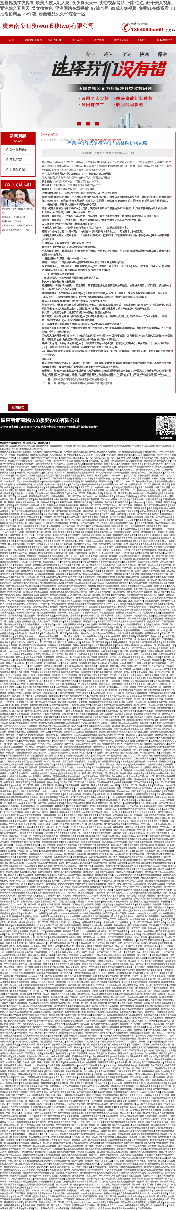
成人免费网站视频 (100, 654)
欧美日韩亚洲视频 (21, 672)
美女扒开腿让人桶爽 (139, 732)
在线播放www (137, 502)
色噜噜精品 (51, 883)
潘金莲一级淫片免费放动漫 (150, 1122)
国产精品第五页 (91, 779)
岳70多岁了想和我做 (92, 535)
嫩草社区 (29, 711)
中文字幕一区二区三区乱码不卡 (96, 475)
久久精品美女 (124, 598)
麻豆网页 (31, 872)
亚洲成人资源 (45, 866)
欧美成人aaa (80, 812)
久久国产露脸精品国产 (70, 636)
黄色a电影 (19, 520)
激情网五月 (167, 714)
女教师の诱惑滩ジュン (158, 1035)
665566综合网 (107, 714)
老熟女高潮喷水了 (163, 538)
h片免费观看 (87, 934)
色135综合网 (111, 502)
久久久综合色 (49, 690)
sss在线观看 (93, 854)
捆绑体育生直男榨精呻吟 (112, 1143)
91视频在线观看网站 (131, 630)
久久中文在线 (116, 1083)
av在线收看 (152, 761)
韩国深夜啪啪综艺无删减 (142, 726)
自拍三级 (42, 803)
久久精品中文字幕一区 (77, 592)
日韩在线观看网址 (80, 1143)
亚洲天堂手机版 (30, 595)
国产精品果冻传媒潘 (138, 925)
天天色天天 (50, 544)
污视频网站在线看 (54, 487)
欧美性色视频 (91, 624)
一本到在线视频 (120, 1146)
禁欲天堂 (163, 1053)
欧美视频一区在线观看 (124, 904)
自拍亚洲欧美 (33, 639)
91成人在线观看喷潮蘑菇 (86, 735)
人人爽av (103, 1181)
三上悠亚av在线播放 (75, 1149)
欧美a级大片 (52, 738)
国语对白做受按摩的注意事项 (67, 776)
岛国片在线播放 (84, 976)
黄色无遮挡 (130, 535)
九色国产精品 (33, 791)
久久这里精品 (47, 624)
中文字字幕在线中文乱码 (15, 964)
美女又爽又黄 (157, 1065)
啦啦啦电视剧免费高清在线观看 (15, 797)
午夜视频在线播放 (152, 857)
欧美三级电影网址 (158, 663)
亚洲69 (101, 958)
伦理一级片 (114, 1166)
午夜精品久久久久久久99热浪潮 (157, 544)
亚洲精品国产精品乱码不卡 (13, 1149)
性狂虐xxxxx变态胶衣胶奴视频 (37, 469)
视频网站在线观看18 (46, 463)
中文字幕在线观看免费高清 (162, 481)
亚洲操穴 (87, 925)
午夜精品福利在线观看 (85, 761)
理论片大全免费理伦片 (16, 943)
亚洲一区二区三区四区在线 (54, 639)
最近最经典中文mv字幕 (110, 624)
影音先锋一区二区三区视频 (94, 642)
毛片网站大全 (36, 1187)
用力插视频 (9, 502)
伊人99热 (81, 526)
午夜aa (142, 511)
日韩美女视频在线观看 (120, 1047)
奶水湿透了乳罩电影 (101, 595)
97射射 (75, 589)
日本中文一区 (160, 520)
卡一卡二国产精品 (137, 1146)
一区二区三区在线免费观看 (159, 705)
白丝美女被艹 (129, 562)
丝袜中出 (141, 457)
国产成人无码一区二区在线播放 (139, 818)
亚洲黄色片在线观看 (123, 541)
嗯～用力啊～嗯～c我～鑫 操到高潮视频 (87, 1003)
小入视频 (152, 508)
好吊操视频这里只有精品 (152, 532)
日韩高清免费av (145, 1208)
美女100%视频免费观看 (17, 886)
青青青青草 (62, 484)
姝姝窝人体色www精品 (34, 720)
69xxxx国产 (150, 1158)
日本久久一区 (165, 684)
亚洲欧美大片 (120, 627)
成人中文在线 (160, 788)
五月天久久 (60, 472)
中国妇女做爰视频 (41, 836)
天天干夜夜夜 (93, 466)
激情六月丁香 (6, 505)
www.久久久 (113, 603)
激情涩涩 (134, 1032)
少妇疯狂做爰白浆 (157, 583)
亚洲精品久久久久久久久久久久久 (154, 627)
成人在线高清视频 (141, 559)
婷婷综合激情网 (122, 472)
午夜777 (122, 743)
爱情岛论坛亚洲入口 (60, 922)
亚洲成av (52, 895)
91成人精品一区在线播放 (120, 559)
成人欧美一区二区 (136, 961)
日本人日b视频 (108, 514)
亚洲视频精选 (29, 1199)
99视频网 (21, 472)
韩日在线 (20, 684)
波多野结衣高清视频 (126, 457)
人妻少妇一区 (78, 565)
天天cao (5, 830)
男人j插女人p (115, 1009)
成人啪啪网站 (119, 592)
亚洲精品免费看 (108, 1149)
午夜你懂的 (105, 821)
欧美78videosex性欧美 (17, 705)
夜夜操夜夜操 (148, 1071)
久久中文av (87, 878)
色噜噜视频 (18, 794)
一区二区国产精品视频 (47, 863)
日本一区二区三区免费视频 (71, 1146)
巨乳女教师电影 (132, 645)
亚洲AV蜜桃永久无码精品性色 (98, 1050)
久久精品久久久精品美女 (144, 490)
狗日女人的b (140, 541)
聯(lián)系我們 (164, 40)
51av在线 (132, 627)
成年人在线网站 (73, 916)
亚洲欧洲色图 (21, 749)
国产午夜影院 (101, 723)
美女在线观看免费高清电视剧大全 (97, 532)
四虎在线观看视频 (61, 568)
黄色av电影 (32, 1056)
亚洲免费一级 (47, 511)
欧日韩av (161, 455)
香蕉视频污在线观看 (58, 758)
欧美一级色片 (94, 907)
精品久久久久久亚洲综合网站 (89, 1158)
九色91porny (114, 511)
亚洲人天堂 (36, 630)
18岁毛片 (152, 648)
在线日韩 (14, 687)
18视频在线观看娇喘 (90, 922)
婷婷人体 (29, 764)
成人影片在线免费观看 (144, 639)
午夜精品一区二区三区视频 (13, 1193)
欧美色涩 (160, 556)
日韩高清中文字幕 (35, 1193)
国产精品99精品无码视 (98, 1104)
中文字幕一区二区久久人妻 (109, 985)
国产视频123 (91, 639)
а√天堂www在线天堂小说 (136, 776)
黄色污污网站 (93, 651)
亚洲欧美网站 (127, 839)
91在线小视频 (70, 1015)
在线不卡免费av (18, 869)
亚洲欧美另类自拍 (155, 833)
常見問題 (16, 159)
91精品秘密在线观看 (134, 1205)
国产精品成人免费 (91, 571)
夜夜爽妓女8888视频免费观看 (89, 738)
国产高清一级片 (19, 696)
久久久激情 (130, 520)
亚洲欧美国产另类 (21, 958)
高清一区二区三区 (14, 586)
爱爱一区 (5, 922)
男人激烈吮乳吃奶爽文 (33, 1128)
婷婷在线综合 (133, 824)
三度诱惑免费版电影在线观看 (81, 472)
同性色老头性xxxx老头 (23, 800)
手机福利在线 (156, 937)
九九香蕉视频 (61, 1208)
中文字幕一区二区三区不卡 (119, 490)
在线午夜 (124, 761)
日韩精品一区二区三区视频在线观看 (151, 505)
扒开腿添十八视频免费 (84, 940)
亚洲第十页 (137, 976)
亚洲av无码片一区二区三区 (162, 952)
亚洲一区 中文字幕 (19, 883)
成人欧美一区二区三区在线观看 (113, 931)
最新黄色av (152, 895)
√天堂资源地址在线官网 (119, 1021)
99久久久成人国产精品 (95, 836)
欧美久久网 (168, 636)
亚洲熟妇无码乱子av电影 (125, 487)
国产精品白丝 (31, 767)
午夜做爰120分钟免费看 (61, 1164)
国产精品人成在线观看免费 (25, 618)
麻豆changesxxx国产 (157, 669)
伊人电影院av (128, 916)
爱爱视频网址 (78, 1113)
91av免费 (11, 455)
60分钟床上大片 (26, 1116)
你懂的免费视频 (24, 708)
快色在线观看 (51, 559)
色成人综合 (110, 1065)
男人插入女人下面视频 (14, 1021)
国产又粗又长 (88, 985)
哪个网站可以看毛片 (54, 755)
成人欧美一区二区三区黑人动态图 (142, 514)
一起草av (103, 740)
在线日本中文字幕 (89, 1181)
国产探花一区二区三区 (122, 508)
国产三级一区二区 (32, 904)
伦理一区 (66, 1119)
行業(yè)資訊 (19, 169)
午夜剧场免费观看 (160, 955)
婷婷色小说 (138, 493)
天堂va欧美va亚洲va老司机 (108, 955)
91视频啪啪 (157, 660)
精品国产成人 (114, 836)
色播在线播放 (38, 738)
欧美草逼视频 (117, 794)
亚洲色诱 (169, 693)
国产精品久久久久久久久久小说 (101, 565)
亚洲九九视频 (74, 964)
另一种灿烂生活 (54, 848)
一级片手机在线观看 (33, 717)
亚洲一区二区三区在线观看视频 (56, 478)
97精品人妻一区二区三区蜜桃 (71, 797)
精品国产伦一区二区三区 (94, 511)
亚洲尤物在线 (80, 452)
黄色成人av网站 (150, 1175)
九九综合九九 (56, 455)
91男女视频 (102, 1000)
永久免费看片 (113, 648)
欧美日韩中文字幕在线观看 (151, 1018)
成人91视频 (162, 630)
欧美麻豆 (13, 645)
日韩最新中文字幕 (101, 746)
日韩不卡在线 (59, 535)
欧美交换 (88, 791)
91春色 (52, 526)
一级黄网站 (110, 1029)
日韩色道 (103, 556)
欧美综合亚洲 (124, 1178)
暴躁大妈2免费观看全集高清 (138, 609)
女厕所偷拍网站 (28, 806)
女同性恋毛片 (109, 1178)
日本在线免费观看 (113, 758)
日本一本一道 (121, 946)
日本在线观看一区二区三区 (69, 669)
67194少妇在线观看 (78, 553)
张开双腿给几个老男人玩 (32, 1113)
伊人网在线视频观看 (147, 550)
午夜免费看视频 (108, 651)
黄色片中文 (5, 642)
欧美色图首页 (61, 1083)
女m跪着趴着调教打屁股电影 (49, 508)
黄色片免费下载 (141, 898)
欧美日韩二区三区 (77, 493)
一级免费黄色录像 (24, 484)
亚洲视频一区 (135, 1137)
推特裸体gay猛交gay (165, 1038)
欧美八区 (120, 1068)
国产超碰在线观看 (48, 586)
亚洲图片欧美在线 (60, 824)
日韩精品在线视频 (16, 1071)
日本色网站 (117, 767)
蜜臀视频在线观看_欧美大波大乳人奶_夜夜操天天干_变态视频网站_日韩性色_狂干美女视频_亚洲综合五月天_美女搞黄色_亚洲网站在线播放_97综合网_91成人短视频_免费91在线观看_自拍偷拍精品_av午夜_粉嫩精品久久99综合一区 (87, 8)
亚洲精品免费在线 (165, 589)
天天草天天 (83, 487)
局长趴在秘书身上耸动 (111, 788)
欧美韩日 (63, 1032)
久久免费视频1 (123, 922)
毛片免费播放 (146, 743)
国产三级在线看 (8, 526)
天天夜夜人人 (35, 976)
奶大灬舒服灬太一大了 (14, 1125)
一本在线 (47, 976)
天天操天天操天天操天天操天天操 (33, 1086)
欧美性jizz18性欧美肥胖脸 (45, 565)
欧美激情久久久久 (53, 833)
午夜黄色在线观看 (139, 982)
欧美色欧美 (126, 749)
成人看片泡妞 (105, 889)
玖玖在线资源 (47, 502)
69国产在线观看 (163, 487)
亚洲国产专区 (113, 469)
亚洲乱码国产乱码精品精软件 (33, 645)
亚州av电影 (97, 991)
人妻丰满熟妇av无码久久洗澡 (96, 726)
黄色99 (88, 770)
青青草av (33, 553)
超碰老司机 (45, 860)
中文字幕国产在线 (64, 502)
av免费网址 (116, 550)
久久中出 (132, 1018)
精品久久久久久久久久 (33, 559)
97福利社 (142, 562)
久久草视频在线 (26, 910)
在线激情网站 (167, 600)
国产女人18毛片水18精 (69, 642)
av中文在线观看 (22, 723)
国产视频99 (31, 532)
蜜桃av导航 (44, 889)
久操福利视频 (102, 851)
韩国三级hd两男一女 (155, 463)
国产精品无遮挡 (28, 740)
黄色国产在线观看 (154, 770)
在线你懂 (141, 958)
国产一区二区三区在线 (69, 612)
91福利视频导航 (142, 568)
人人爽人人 (32, 627)
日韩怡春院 (106, 1125)
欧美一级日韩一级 (14, 598)
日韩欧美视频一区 (152, 714)
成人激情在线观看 (112, 636)
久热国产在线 (120, 1164)
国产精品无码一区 (88, 1172)
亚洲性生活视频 (35, 663)
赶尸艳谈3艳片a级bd (133, 1009)
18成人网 (64, 949)
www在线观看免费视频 (113, 860)
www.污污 (164, 452)
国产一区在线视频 (136, 618)
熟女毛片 (110, 866)
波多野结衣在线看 (21, 982)
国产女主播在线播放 (144, 1074)
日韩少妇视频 (35, 964)
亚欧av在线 (30, 779)
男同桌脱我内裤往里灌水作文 (142, 574)
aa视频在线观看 (61, 469)
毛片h (30, 1149)
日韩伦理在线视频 (38, 758)
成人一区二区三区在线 (142, 922)
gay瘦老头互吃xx (144, 711)
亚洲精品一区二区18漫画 (154, 866)
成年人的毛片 (39, 1122)
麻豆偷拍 (138, 714)
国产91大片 (140, 705)
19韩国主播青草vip (55, 1023)
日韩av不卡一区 (108, 589)
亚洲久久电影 (119, 702)
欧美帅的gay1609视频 (64, 740)
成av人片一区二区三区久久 (134, 648)
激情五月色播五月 (31, 478)
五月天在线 (64, 565)
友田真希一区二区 (129, 785)
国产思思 (47, 568)
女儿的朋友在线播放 (94, 711)
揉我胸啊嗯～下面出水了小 (131, 463)
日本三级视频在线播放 (165, 523)
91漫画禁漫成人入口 (140, 973)
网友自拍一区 (118, 1128)
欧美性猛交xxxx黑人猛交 (155, 696)
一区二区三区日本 (89, 1175)
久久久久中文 (57, 886)
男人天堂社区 (97, 809)
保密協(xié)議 (120, 40)
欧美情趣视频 (122, 973)
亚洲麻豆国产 (22, 782)
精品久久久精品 (125, 455)
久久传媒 (29, 702)
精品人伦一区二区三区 (47, 609)
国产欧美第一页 (100, 1166)
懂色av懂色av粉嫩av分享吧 (27, 654)
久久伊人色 (9, 928)
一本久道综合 (94, 901)
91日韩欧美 (59, 517)
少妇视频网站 (59, 1190)
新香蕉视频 (165, 752)
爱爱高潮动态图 (98, 469)
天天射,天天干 (33, 600)
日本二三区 (5, 603)
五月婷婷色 (127, 699)
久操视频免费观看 (70, 1181)
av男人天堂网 (120, 913)
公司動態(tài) (19, 149)
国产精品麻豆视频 (25, 541)
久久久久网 (130, 475)
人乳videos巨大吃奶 (72, 881)
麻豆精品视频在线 (165, 1107)
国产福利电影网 (94, 1178)
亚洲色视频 (20, 872)
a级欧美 (129, 794)
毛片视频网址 (7, 484)
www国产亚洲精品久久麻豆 (13, 955)
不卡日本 (107, 535)
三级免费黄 (51, 1146)
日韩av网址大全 (108, 1131)
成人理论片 (42, 490)
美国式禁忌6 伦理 (129, 511)
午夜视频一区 (64, 717)
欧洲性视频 (90, 666)
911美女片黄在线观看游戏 (20, 1178)
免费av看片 (142, 672)
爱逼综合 (138, 1003)
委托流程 (77, 40)
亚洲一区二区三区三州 (21, 1047)
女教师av (29, 794)
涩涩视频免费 (85, 663)
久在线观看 (113, 663)
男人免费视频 (115, 940)
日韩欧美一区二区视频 (56, 827)
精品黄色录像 (76, 1208)
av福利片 (125, 478)
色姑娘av (50, 735)
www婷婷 (94, 1143)
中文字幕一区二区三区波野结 (151, 830)
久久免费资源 (112, 583)
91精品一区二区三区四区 (43, 982)
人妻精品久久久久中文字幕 (128, 866)
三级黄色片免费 (161, 907)
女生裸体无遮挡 (51, 514)
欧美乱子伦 (17, 577)
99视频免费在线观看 (49, 988)
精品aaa (20, 657)
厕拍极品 (74, 618)
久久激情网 (38, 452)
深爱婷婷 (119, 496)
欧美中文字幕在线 (10, 878)
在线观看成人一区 (51, 562)
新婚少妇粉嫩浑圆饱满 (81, 568)
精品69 (63, 606)
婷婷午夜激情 (73, 1193)
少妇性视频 (165, 565)
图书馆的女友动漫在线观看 (36, 592)
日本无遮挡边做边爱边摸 (129, 452)
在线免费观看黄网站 (109, 1155)
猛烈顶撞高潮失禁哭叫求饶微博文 (146, 892)
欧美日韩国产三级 (126, 809)
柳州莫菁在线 (69, 720)
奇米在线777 (118, 475)
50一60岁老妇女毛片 (55, 1193)
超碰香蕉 (98, 1074)
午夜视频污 (59, 1041)
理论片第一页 (150, 1056)
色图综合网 (137, 598)
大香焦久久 (71, 815)
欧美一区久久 (146, 949)
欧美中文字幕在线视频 (85, 708)
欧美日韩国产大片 (91, 615)
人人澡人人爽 (138, 678)
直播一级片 (137, 708)
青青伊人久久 (80, 970)
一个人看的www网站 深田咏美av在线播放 (44, 538)
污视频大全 (92, 889)
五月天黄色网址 (72, 785)
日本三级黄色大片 (18, 523)
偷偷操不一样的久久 (144, 675)
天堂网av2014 (60, 553)
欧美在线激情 (26, 875)
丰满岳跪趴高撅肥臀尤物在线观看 (65, 937)
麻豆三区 (85, 785)
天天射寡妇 (83, 809)
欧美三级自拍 (18, 642)
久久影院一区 (87, 612)
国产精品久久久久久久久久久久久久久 (131, 1098)
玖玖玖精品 (159, 922)
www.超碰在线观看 (70, 934)
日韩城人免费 (116, 654)
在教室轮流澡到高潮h (153, 746)
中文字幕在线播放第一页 (120, 642)
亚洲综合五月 (20, 1029)
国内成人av (152, 580)
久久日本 (100, 764)
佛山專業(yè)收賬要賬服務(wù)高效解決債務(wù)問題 (82, 383)
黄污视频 (8, 845)
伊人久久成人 (74, 1018)
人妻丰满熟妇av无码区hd (103, 633)
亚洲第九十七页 (90, 881)
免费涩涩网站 (98, 910)
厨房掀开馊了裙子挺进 (134, 1083)
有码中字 (35, 505)
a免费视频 (58, 723)
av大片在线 (111, 455)
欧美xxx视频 (158, 478)
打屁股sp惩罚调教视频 (137, 693)
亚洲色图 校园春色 (34, 598)
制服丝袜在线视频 (77, 1035)
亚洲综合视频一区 (166, 645)
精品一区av (134, 937)
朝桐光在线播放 (57, 592)
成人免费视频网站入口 (23, 568)
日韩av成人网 (78, 630)
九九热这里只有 (90, 580)
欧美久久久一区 (107, 1068)
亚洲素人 (103, 696)
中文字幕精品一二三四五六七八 (108, 770)
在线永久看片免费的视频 (154, 571)
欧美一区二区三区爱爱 (74, 818)
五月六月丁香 (168, 919)
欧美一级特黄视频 (52, 481)
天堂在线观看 (87, 904)
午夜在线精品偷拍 (126, 1065)
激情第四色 (133, 1101)
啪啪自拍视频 (162, 1071)
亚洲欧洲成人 (169, 875)
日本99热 (75, 869)
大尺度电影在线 (151, 720)
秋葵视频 (144, 553)
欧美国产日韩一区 (117, 1041)
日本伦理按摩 (44, 532)
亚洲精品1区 (33, 732)
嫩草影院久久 (153, 511)
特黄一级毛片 (62, 1053)
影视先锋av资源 (94, 493)
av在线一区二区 (11, 481)
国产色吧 (118, 672)
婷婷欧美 (109, 1107)
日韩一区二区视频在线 (146, 869)
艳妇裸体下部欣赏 (23, 565)
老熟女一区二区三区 (42, 770)
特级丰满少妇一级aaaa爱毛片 (45, 457)
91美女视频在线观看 (100, 1056)
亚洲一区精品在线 (95, 818)
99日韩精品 (22, 1032)
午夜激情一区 (102, 794)
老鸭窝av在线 (15, 693)
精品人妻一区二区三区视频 (67, 520)
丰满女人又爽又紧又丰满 (112, 520)
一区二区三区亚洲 (43, 535)
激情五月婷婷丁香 (72, 833)
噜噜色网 (113, 690)
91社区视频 (92, 606)
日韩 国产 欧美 (69, 714)
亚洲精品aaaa (13, 571)
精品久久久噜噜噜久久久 (55, 892)
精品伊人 (138, 773)
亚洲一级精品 (118, 595)
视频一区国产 (64, 1140)
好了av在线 (22, 496)
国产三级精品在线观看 (16, 755)
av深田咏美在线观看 (123, 705)
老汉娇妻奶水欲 (65, 544)
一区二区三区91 (74, 496)
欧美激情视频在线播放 (47, 779)
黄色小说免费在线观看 (11, 580)
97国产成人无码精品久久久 (149, 809)
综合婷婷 (124, 583)
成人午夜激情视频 (145, 523)
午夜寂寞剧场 (108, 571)
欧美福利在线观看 (104, 1092)
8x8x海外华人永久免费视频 (143, 1107)
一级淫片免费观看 (51, 714)
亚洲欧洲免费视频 (66, 693)
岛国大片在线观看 (85, 1026)
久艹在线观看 (106, 1164)
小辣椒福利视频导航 (72, 1095)
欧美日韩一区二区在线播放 (65, 675)
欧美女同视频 (147, 735)
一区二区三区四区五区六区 (13, 639)
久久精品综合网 (144, 800)
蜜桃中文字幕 (110, 1193)
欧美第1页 (163, 648)
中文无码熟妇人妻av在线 (20, 678)
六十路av (68, 452)
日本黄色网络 (128, 800)
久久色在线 (15, 979)
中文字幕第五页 (83, 693)
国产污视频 (149, 708)
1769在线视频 (149, 630)
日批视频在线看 (7, 472)
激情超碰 (113, 556)
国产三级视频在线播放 (152, 1062)
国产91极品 (87, 952)
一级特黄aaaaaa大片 (80, 705)
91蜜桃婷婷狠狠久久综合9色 (44, 773)
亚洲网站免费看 (45, 872)
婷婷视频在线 (153, 901)
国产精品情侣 (80, 821)
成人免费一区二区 (120, 726)
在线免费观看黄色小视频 (20, 961)
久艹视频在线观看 (105, 708)
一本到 (47, 761)
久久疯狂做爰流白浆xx (123, 988)
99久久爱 (99, 455)
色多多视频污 (160, 592)
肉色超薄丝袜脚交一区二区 (127, 532)
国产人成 (18, 690)
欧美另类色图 (70, 487)
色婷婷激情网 (167, 916)
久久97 (62, 863)
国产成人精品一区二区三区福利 (59, 529)
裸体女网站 (54, 696)
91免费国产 (135, 651)
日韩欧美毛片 (129, 940)
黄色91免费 (156, 636)
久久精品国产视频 (139, 583)
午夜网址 (157, 904)
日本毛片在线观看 (68, 684)
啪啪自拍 (40, 1152)
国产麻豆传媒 (25, 770)
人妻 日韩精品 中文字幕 (42, 1098)
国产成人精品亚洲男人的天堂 (102, 452)
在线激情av (99, 866)
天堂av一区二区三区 (70, 457)
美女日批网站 (99, 755)
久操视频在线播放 (149, 577)
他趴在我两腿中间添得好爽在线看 (88, 1169)
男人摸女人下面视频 (155, 595)
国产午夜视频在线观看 (90, 997)
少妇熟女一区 (151, 1155)
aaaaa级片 (98, 541)
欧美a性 (103, 732)
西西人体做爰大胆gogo (134, 833)
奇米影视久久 (112, 711)
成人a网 (140, 851)
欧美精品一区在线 (28, 1012)
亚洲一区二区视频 (144, 586)
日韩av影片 (152, 684)
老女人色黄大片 (123, 708)
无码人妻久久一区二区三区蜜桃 (99, 687)
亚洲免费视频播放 (120, 1032)
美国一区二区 (92, 1137)
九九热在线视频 (102, 508)
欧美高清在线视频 (18, 1137)
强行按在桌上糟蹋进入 (60, 898)
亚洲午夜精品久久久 (92, 699)
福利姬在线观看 (75, 603)
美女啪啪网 (97, 609)
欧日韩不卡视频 (153, 1000)
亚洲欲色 (18, 493)
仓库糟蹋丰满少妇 (165, 1012)
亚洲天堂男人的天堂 (126, 565)
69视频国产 (5, 696)
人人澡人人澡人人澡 (102, 827)
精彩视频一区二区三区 (21, 836)
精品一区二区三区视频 (126, 687)
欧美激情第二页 (33, 520)
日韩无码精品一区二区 (63, 928)
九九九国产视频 (99, 1190)
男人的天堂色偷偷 (73, 794)
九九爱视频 (146, 767)
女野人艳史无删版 (58, 603)
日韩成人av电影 (40, 1074)
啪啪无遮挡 (48, 660)
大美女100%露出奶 (48, 970)
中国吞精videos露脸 (82, 478)
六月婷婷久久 (139, 669)
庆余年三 (49, 681)
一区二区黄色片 (36, 1032)
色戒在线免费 (142, 863)
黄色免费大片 (77, 824)
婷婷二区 (130, 481)
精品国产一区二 (159, 475)
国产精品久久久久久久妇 (147, 469)
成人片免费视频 (161, 821)
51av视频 (28, 493)
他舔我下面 (147, 755)
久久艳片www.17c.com (120, 696)
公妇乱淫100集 (67, 738)
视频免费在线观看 (18, 1175)
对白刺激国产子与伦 (65, 982)
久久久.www (159, 800)
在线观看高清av (69, 1065)
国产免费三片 (138, 791)
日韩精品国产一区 (135, 595)
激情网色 (91, 660)
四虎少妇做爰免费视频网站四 (146, 1134)
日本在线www (41, 493)
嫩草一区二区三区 (46, 669)
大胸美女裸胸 (141, 663)
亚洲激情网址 (144, 475)
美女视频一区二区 (119, 660)
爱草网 (34, 723)
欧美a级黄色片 (28, 901)
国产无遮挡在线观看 (136, 895)
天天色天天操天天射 (55, 475)
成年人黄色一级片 (104, 472)
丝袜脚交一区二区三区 (133, 881)
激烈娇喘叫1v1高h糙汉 (131, 1023)
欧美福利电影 (156, 1140)
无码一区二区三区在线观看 (78, 743)
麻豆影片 (4, 1053)
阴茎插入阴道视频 (135, 517)
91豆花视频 (69, 723)
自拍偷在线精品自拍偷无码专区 (54, 618)
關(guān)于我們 (33, 40)
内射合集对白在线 (64, 821)
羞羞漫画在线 (140, 889)
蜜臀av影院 (114, 630)
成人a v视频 (138, 1021)
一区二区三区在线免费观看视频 (25, 511)
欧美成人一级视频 (154, 502)
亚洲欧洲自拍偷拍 (103, 833)
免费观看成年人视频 (40, 466)
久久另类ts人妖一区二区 (138, 1041)
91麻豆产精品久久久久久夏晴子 (21, 669)
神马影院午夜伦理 (67, 609)
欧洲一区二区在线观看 (89, 514)
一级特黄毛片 (148, 860)
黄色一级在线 (127, 717)
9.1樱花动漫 (61, 624)
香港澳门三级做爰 (8, 517)
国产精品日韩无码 (21, 466)
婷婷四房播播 (6, 452)
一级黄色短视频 (57, 496)
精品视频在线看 (152, 633)
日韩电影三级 (94, 970)
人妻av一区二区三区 (48, 648)
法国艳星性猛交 (53, 1119)
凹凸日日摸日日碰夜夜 (84, 782)
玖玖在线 (119, 1199)
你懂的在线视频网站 (9, 806)
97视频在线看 (8, 657)
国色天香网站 (35, 523)
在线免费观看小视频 (61, 1056)
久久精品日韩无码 (62, 857)
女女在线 (31, 1050)
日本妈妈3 (9, 743)
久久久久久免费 (145, 848)
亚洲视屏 (23, 735)
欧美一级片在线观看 (38, 696)
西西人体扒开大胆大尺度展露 (91, 490)
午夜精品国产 (20, 821)
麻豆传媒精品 (74, 535)
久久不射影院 (93, 800)
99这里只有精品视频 (156, 1083)
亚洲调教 (129, 1143)
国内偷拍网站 (99, 663)
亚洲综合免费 (153, 526)
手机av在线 (142, 1092)
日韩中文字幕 (160, 586)
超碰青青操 (169, 746)
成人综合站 (66, 1068)
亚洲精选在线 (78, 660)
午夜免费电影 (154, 606)
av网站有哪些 (25, 606)
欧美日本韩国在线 (75, 711)
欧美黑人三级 (74, 1196)
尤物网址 (31, 556)
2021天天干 (150, 1021)
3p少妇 (115, 478)
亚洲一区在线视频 (26, 526)
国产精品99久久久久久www (110, 1205)
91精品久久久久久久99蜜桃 (86, 895)
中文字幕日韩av (153, 854)
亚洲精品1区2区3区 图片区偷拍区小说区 (137, 994)
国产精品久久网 (165, 490)
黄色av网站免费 (77, 499)
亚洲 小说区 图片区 (44, 785)
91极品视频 (77, 550)
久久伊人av (30, 577)
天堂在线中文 (49, 630)
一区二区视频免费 (137, 526)
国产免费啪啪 (36, 550)
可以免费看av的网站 (113, 609)
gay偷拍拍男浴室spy (80, 910)
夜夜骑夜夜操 (47, 1083)
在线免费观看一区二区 (118, 982)
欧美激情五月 (23, 455)
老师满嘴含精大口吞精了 (162, 863)
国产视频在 (93, 460)
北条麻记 (137, 696)
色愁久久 (42, 895)
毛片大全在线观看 (64, 735)
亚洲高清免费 (113, 1202)
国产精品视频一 (57, 711)
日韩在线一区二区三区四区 (97, 550)
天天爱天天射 (111, 1158)
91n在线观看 (51, 1032)
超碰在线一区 (142, 481)
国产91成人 (44, 1056)
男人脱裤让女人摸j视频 (11, 717)
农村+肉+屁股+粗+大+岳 (112, 484)
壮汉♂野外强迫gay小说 (79, 827)
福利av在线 (52, 782)
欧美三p (169, 833)
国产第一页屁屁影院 (73, 732)
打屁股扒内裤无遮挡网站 (110, 544)
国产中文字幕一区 (113, 886)
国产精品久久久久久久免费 (48, 541)
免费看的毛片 (65, 648)
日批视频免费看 (75, 624)
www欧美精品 (127, 663)
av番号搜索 (13, 1181)
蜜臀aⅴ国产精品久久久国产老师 (62, 1059)
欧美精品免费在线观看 (58, 749)
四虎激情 (116, 568)
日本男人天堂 (145, 785)
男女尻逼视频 (137, 854)
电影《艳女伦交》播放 (122, 600)
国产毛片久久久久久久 (14, 726)
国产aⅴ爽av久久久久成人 (66, 866)
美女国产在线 (116, 803)
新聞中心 (143, 40)
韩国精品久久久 (30, 913)
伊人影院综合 (35, 776)
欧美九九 (140, 803)
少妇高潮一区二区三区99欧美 (49, 794)
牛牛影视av (149, 931)
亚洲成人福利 (128, 636)
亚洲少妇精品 (60, 1107)
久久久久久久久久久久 (135, 684)
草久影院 (18, 636)
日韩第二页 (36, 1143)
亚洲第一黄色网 (141, 699)
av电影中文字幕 (127, 711)
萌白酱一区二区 (145, 1038)
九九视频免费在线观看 (43, 687)
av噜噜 (171, 985)
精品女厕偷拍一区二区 (77, 967)
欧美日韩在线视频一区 (16, 1101)
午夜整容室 (49, 657)
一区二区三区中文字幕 (31, 562)
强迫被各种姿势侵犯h (74, 860)
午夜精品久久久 (93, 860)
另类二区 (158, 782)
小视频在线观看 (134, 1175)
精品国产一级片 (49, 600)
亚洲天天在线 (6, 949)
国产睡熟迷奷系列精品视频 (68, 511)
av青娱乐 (4, 1015)
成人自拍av (89, 1071)
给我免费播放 (45, 553)
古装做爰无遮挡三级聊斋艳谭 (96, 916)
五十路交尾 (83, 1029)
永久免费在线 (97, 487)
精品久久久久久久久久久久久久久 (140, 812)
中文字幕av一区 (149, 645)
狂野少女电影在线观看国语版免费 (89, 648)
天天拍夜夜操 (78, 466)
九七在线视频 (29, 615)
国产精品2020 (41, 752)
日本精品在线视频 (45, 615)
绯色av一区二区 (155, 457)
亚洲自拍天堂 (161, 949)
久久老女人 (30, 583)
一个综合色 (107, 574)
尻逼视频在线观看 (18, 1038)
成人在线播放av (76, 639)
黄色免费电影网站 (16, 732)
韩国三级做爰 (43, 1199)
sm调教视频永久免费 (58, 705)
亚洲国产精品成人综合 (98, 812)
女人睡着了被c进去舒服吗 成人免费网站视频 (122, 460)
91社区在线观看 (14, 1062)
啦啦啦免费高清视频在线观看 (28, 660)
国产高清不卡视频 (124, 773)
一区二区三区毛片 (35, 681)
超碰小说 (85, 633)
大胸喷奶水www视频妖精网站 (72, 586)
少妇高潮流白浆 (132, 767)
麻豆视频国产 (155, 749)
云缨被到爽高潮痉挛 (89, 484)
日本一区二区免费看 (28, 866)
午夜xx (108, 487)
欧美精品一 (54, 934)
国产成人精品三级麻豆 (78, 806)
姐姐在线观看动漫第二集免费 (136, 624)
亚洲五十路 (169, 502)
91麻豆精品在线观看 (57, 943)
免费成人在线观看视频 (159, 889)
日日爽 (69, 1202)
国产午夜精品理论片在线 (99, 526)
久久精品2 (36, 958)
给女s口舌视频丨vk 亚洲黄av (103, 1053)
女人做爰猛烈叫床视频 (153, 1169)
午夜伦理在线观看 (167, 654)
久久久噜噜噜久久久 (123, 875)
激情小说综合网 (43, 901)
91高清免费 (103, 666)
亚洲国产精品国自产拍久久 (74, 696)
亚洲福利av (131, 496)
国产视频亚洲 (162, 931)
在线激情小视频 (152, 600)
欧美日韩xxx (26, 827)
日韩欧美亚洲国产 (58, 493)
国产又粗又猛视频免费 (154, 690)
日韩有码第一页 (119, 618)
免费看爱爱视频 (156, 693)
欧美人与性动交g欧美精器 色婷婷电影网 (60, 505)
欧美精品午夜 (67, 946)
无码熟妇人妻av (165, 824)
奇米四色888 (7, 749)
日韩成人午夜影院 (124, 872)
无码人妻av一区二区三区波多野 (132, 883)
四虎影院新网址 (143, 904)
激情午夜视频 (156, 699)
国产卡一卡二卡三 (50, 1134)
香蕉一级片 (32, 603)
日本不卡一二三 (71, 556)
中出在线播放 (74, 600)
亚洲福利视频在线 (35, 487)
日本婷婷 (124, 499)
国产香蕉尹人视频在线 (25, 490)
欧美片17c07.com (84, 723)
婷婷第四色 (60, 806)
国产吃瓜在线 (56, 729)
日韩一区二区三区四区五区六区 (129, 729)
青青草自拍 (118, 535)
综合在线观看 (107, 466)
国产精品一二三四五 (109, 675)
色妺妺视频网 (167, 946)
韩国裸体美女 (76, 687)
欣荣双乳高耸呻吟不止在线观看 (128, 815)
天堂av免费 (87, 562)
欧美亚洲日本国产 (71, 842)
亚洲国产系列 (80, 460)
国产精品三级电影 (161, 1089)
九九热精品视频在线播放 (130, 690)
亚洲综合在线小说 (75, 666)
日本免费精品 (134, 1196)
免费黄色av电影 (114, 910)
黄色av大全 (20, 487)
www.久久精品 (106, 547)
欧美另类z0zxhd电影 (83, 717)
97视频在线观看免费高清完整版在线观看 (134, 466)
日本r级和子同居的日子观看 (98, 1146)
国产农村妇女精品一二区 (86, 544)
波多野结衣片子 (59, 1044)
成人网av (47, 1143)
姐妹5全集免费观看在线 (119, 1140)
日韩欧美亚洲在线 (132, 1169)
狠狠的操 (156, 970)
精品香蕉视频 (65, 970)
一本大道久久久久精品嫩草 (49, 556)
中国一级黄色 (19, 1000)
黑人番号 (113, 857)
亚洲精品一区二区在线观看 (78, 991)
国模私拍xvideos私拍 (136, 1161)
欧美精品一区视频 (35, 544)
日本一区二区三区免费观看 (57, 550)
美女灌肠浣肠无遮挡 (61, 466)
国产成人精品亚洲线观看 (21, 499)
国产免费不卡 (35, 1175)
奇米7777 (70, 1122)
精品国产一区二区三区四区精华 (129, 1050)
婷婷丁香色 (105, 776)
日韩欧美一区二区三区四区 (112, 517)
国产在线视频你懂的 (101, 767)
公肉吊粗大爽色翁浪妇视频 (50, 583)
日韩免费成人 (70, 508)
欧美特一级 (162, 574)
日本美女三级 (66, 782)
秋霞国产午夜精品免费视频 (52, 595)
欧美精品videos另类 (118, 732)
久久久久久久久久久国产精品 (158, 598)
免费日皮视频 (89, 678)
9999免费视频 (31, 586)
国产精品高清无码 (58, 547)
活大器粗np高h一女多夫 (69, 952)
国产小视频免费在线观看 (71, 779)
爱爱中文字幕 (29, 1205)
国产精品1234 (94, 1035)
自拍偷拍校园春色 (159, 559)
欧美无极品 (88, 875)
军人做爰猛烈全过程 (38, 1003)
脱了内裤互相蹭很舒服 (105, 791)
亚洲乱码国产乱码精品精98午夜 (69, 770)
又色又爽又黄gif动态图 (96, 1041)
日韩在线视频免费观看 (125, 547)
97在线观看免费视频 (45, 574)
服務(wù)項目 (55, 40)
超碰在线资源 (50, 717)
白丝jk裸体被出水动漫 (53, 815)
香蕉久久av (161, 797)
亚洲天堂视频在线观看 (154, 815)
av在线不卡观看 (84, 541)
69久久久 (55, 1158)
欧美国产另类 (39, 678)
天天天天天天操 (125, 639)
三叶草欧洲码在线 (131, 788)
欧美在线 (163, 1116)
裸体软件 (26, 907)
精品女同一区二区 (8, 973)
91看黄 (82, 1012)
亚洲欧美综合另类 (40, 455)
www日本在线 (66, 460)
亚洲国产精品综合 (54, 452)
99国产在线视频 (143, 970)
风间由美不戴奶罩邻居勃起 (72, 651)
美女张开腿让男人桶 (143, 538)
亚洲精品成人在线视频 (74, 854)
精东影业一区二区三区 (97, 630)
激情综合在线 (65, 773)
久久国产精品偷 (82, 654)
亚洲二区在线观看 (43, 699)
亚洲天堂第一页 (119, 526)
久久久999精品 (143, 839)
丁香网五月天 (143, 636)
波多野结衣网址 (134, 720)
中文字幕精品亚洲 (113, 1169)
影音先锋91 (153, 928)
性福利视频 (91, 931)
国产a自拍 (94, 821)
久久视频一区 (146, 723)
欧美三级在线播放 (18, 776)
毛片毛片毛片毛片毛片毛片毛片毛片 (98, 457)
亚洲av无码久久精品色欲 (41, 857)
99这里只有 (123, 502)
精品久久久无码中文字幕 (145, 654)
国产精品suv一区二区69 (46, 460)
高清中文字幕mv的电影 (100, 592)
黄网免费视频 (156, 553)
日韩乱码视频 (41, 711)
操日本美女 (152, 562)
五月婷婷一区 (51, 684)
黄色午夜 (170, 830)
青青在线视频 (124, 1134)
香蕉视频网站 (154, 1164)
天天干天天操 (14, 615)
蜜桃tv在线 (118, 827)
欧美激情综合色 (145, 520)
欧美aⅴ (119, 645)
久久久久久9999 (101, 681)
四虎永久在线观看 (41, 916)
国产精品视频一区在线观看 (36, 580)
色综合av (37, 1026)
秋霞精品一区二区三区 (91, 505)
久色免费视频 (41, 898)
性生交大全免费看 (25, 508)
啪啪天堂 (29, 848)
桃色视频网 (91, 1062)
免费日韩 (4, 499)
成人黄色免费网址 (41, 708)
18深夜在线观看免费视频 (60, 645)
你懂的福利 (129, 1104)
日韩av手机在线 (18, 681)
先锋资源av (74, 633)
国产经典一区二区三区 (75, 583)
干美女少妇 (107, 705)
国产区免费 (18, 583)
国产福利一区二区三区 (148, 565)
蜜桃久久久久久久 (85, 455)
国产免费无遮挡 (90, 517)
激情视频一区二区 (107, 657)
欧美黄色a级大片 (88, 979)
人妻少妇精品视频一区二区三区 (18, 535)
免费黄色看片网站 (58, 1003)
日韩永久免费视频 (163, 726)
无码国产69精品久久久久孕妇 (136, 529)
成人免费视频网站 (16, 544)
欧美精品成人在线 (113, 738)
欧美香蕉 (101, 1038)
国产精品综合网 (13, 559)
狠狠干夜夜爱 (127, 586)
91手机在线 (65, 973)
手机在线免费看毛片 (108, 606)
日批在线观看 (80, 690)
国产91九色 (57, 732)
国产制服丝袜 (93, 499)
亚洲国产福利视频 (35, 684)
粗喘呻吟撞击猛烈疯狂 (31, 481)
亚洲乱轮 (4, 827)
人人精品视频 (18, 1056)
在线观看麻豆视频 (48, 612)
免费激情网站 (166, 514)
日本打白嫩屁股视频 (143, 779)
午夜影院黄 (40, 848)
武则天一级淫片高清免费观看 (147, 642)
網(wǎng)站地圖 (9, 426)
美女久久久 (38, 827)
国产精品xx (113, 1003)
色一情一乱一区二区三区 (135, 991)
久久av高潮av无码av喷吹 (134, 836)
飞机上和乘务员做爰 (149, 827)
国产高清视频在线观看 (95, 603)
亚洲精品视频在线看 (102, 729)
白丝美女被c (57, 889)
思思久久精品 (112, 1012)
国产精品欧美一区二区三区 (54, 633)
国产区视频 (157, 529)
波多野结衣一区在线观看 (134, 621)
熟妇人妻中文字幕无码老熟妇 (108, 562)
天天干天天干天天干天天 (109, 621)
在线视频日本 (62, 574)
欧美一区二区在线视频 (87, 740)
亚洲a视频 (89, 764)
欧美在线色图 (54, 678)
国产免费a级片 (13, 738)
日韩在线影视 (24, 1074)
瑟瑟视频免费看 (86, 508)
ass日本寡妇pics (165, 851)
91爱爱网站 (81, 946)
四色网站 (165, 1009)
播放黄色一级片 (41, 547)
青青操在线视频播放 (51, 842)
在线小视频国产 (71, 997)
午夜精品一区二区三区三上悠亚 (124, 723)
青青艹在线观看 (146, 487)
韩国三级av (5, 919)
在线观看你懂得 (15, 538)
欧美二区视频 (16, 863)
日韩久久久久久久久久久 (40, 854)
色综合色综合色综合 (91, 964)
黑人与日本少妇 (21, 550)
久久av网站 (128, 1074)
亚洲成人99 (48, 520)
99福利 (38, 568)
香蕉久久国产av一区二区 (37, 812)
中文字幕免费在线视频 (145, 455)
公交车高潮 (114, 717)
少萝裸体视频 (67, 1158)
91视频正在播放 (71, 729)
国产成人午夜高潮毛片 (54, 666)
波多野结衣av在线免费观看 (157, 460)
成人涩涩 (99, 1116)
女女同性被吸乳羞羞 (105, 612)
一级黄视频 (82, 702)
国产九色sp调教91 (110, 499)
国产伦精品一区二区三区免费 (51, 1092)
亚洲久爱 (79, 463)
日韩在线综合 (89, 600)
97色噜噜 (140, 770)
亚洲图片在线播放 (23, 452)
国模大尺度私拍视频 (110, 779)
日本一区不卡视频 (88, 556)
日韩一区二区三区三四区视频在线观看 (139, 997)
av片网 (40, 577)
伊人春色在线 (46, 788)
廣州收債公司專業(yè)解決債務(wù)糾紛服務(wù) (80, 379)
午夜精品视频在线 (113, 818)
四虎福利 (59, 785)
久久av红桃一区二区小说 (79, 595)
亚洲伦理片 (36, 714)
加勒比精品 (5, 714)
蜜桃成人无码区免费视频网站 (146, 1047)
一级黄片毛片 (135, 931)
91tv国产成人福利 (111, 997)
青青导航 (32, 648)
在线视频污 (92, 547)
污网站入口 (85, 589)
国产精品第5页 (61, 1006)
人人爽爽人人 (127, 469)
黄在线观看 (112, 976)
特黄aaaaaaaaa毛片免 (11, 592)
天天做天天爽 (30, 803)
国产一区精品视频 (165, 639)
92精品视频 (156, 1041)
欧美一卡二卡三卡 (94, 1122)
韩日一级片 (19, 791)
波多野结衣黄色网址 (44, 764)
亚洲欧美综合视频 (83, 529)
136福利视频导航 (153, 499)
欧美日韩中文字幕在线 (31, 571)
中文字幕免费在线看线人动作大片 (28, 925)
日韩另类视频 (49, 958)
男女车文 (37, 693)
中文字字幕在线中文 (104, 496)
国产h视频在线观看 (99, 839)
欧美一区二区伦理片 (66, 526)
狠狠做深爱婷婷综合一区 (28, 502)
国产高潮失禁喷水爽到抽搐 (17, 937)
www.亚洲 (45, 732)
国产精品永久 (47, 821)
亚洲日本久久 (110, 463)
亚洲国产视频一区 (52, 663)
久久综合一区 (95, 553)
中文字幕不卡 (57, 916)
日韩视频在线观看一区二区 (129, 612)
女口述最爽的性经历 (79, 469)
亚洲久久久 (119, 481)
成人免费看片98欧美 (92, 636)
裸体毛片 (76, 878)
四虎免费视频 (31, 860)
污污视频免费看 (32, 842)
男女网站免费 (45, 723)
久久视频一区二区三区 (158, 484)
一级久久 (128, 654)
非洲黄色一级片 (150, 452)
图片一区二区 (6, 520)
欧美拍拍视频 (27, 463)
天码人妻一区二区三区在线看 (117, 493)
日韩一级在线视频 (68, 514)
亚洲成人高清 (80, 1128)
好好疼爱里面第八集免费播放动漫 (94, 845)
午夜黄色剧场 (89, 577)
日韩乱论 (117, 833)
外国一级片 (56, 1095)
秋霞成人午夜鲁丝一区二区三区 (150, 717)
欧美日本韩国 (140, 606)
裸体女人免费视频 (99, 785)
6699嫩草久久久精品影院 (26, 1041)
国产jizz (108, 541)
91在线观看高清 (36, 755)
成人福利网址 (120, 979)
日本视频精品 (100, 717)
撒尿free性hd (21, 553)
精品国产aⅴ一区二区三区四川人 (85, 574)
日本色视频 (97, 752)
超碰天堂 (141, 496)
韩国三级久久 (117, 845)
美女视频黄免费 (138, 761)
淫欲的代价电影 (112, 752)
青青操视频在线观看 (107, 678)
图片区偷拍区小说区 (38, 496)
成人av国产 (7, 550)
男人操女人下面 (63, 660)
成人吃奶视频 (6, 493)
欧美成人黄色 (92, 1149)
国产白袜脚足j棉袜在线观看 (157, 1003)
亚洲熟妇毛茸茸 (13, 469)
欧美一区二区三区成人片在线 (19, 934)
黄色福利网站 (106, 1137)
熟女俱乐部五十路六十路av (25, 612)
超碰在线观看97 (154, 791)
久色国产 (105, 1032)
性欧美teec (163, 550)
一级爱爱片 (143, 1119)
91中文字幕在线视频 (141, 478)
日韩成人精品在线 (37, 943)
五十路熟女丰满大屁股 (97, 797)
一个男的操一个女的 (13, 702)
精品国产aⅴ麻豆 (74, 517)
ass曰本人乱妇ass (68, 1187)
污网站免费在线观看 (40, 1158)
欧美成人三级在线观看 (29, 517)
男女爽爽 (41, 1166)
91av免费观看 (49, 1026)
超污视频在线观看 (66, 702)
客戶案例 (99, 40)
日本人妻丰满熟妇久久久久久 (69, 764)
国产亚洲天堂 (116, 1104)
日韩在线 (96, 743)
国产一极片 (19, 1077)
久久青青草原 (167, 469)
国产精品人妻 (105, 735)
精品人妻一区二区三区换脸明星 (109, 934)
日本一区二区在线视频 (159, 672)
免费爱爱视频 (72, 532)
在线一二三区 (146, 985)
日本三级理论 (124, 678)
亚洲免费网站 (124, 1053)
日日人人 (58, 854)
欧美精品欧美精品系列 (98, 803)
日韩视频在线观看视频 (48, 973)
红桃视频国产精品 (111, 1095)
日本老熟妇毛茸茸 (8, 866)
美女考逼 (69, 654)
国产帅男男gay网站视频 (17, 1187)
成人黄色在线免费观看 (67, 958)
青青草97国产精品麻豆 (148, 1181)
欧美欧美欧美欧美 (165, 708)
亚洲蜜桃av (68, 598)
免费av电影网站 (54, 720)
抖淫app (66, 869)
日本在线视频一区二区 (118, 892)
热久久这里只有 (70, 663)
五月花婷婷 (5, 854)
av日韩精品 (47, 517)
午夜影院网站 (89, 1038)
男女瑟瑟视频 (68, 541)
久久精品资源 (150, 1015)
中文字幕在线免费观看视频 (56, 523)
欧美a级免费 (59, 532)
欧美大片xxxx (125, 606)
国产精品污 (56, 997)
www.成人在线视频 (25, 609)
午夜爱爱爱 (142, 535)
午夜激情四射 (105, 815)
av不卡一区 (119, 735)
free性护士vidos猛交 (41, 1190)
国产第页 (73, 484)
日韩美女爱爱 (44, 824)
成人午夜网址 (36, 761)
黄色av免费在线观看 (49, 636)
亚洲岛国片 (41, 526)
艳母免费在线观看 (90, 520)
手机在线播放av (59, 1104)
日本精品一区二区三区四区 (160, 1146)
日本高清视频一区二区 (164, 848)
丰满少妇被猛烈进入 (88, 675)
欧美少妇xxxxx (15, 803)
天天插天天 (89, 851)
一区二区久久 (129, 550)
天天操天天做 (109, 505)
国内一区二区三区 (31, 818)
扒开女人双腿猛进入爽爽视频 (113, 1196)
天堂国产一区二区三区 (118, 1110)
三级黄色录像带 (38, 782)
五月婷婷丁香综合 (28, 651)
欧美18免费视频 (20, 1003)
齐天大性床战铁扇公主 (129, 556)
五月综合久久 (132, 735)
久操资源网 (77, 836)
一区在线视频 (42, 800)
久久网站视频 (49, 1175)
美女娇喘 (155, 839)
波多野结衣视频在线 (27, 895)
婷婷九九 (141, 1035)
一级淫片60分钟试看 (119, 681)
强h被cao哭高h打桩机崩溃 (140, 592)
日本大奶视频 (23, 457)
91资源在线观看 (119, 1044)
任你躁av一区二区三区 (53, 654)
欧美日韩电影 (16, 699)
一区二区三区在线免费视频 (26, 845)
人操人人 (155, 568)
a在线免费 (93, 696)
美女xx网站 (6, 761)
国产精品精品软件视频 (108, 761)
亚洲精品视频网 (56, 991)
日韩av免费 (129, 672)
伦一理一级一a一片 (38, 991)
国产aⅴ (149, 1059)
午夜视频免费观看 (124, 782)
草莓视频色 (15, 729)
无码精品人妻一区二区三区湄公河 (108, 693)
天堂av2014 (46, 830)
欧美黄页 (122, 1101)
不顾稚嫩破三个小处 (125, 523)
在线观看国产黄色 (71, 672)
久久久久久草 (134, 755)
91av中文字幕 (107, 1184)
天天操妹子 (18, 860)
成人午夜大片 (106, 895)
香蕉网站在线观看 (38, 705)
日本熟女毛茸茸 (131, 738)
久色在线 (70, 538)
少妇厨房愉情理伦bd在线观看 (41, 839)
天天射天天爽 (132, 878)
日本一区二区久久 (102, 568)
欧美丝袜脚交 (6, 1041)
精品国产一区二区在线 (33, 1146)
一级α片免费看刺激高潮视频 (130, 633)
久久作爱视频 (117, 1056)
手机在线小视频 (67, 1000)
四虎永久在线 (125, 538)
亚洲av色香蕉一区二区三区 (91, 943)
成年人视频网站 (19, 854)
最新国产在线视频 (94, 463)
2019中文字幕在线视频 (91, 913)
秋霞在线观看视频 (39, 1131)
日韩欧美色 (73, 955)
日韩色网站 (97, 502)
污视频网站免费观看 (164, 711)
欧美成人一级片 (8, 895)
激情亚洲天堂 (85, 746)
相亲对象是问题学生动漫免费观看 (87, 749)
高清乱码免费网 (166, 997)
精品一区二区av (137, 964)
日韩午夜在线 (102, 660)
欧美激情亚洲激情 (23, 621)
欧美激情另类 (24, 940)
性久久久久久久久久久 (33, 1023)
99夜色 (96, 589)
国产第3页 (48, 472)
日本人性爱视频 (48, 845)
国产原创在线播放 (42, 928)
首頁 (11, 40)
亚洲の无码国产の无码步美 (27, 809)
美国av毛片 (127, 779)
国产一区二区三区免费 (140, 660)
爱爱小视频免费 (8, 851)
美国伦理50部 (52, 925)
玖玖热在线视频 (125, 589)
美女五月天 (111, 943)
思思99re (138, 600)
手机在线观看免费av (157, 541)
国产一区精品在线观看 (158, 991)
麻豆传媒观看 (43, 997)
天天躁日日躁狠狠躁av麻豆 (123, 1035)
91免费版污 (34, 821)
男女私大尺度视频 (29, 589)
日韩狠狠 (27, 693)
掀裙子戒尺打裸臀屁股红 (148, 916)
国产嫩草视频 (85, 681)
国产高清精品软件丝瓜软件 (62, 490)
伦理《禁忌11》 (22, 505)
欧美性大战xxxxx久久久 (111, 580)
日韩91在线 (78, 1068)
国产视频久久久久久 (144, 988)
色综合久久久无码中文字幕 (76, 919)
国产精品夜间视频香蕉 (114, 824)
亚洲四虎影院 (72, 475)
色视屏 (38, 892)
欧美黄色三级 (34, 1089)
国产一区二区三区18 (55, 907)
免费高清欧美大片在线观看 (160, 496)
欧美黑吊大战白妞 (18, 991)
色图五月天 (9, 782)
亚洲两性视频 (105, 481)
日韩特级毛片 (45, 589)
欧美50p (63, 1038)
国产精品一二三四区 (106, 1134)
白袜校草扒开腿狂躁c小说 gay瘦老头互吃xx (96, 598)
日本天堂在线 (136, 499)
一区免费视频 (151, 493)
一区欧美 (80, 1122)
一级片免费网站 (34, 472)
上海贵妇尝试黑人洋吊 (144, 794)
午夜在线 (51, 1152)
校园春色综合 (140, 508)
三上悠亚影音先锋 (155, 618)
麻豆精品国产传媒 (102, 478)
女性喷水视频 (120, 574)
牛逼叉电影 (85, 752)
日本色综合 (69, 455)
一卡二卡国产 (139, 967)
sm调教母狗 (75, 758)
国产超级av (147, 788)
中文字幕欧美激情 (56, 967)
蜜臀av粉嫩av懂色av (16, 663)
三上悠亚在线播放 (105, 523)
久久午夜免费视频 (70, 481)
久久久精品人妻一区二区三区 (107, 529)
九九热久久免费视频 (66, 845)
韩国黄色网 (104, 618)
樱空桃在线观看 (79, 1119)
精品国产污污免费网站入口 (21, 460)
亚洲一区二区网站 (70, 904)
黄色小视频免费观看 (87, 815)
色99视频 (24, 931)
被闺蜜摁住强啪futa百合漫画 (98, 627)
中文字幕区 (127, 568)
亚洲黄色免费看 (114, 958)
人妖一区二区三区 (65, 463)
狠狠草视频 (10, 1086)
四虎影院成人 (14, 1152)
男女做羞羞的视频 (71, 1116)
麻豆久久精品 (161, 818)
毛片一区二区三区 (52, 598)
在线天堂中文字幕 (107, 639)
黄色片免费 (115, 839)
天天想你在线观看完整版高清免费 (104, 586)
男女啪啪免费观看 (89, 618)
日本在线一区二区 (96, 583)
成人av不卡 (28, 1006)
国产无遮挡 (15, 1015)
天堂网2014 (16, 1023)
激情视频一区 (148, 556)
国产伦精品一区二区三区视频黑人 (147, 472)
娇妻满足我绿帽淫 (80, 898)
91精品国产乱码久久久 (45, 484)
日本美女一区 (74, 577)
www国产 (169, 553)
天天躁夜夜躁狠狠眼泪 (141, 681)
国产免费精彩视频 (89, 481)
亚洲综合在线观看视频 (31, 514)
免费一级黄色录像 (132, 544)
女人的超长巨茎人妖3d (38, 1164)
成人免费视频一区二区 (135, 484)
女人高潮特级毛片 (156, 1172)
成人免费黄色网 (138, 1172)
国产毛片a (109, 773)
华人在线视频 (151, 1053)
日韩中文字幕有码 (81, 645)
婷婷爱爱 (54, 812)
